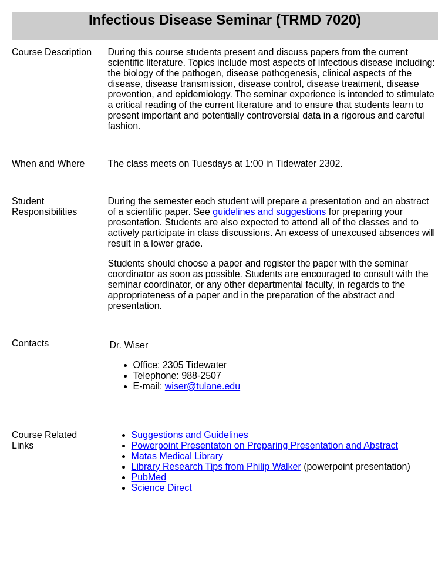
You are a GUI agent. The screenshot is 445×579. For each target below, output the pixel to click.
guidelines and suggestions (269, 212)
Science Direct (162, 488)
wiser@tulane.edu (202, 386)
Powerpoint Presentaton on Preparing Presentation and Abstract (265, 445)
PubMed (149, 477)
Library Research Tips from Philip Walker (216, 467)
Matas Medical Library (178, 456)
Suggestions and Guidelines (190, 435)
